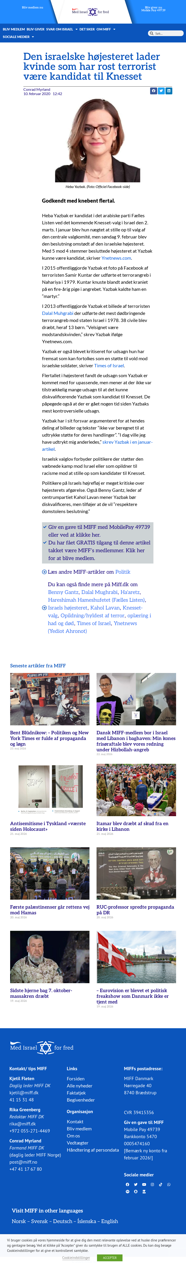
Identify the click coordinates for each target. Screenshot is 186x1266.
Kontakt (75, 1121)
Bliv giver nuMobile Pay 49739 (153, 9)
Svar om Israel (62, 29)
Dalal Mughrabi (99, 592)
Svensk (39, 1221)
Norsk (19, 1221)
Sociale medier (18, 37)
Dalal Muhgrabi (58, 313)
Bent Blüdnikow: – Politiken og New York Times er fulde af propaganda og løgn (49, 738)
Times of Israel (109, 365)
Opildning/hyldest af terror (92, 616)
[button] (153, 91)
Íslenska (86, 1221)
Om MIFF (106, 29)
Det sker (87, 29)
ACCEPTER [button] (110, 1258)
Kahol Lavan (105, 608)
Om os (73, 1135)
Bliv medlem (14, 29)
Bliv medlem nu (32, 7)
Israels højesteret (67, 608)
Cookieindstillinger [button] (76, 1257)
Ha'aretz (130, 592)
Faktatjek (76, 1092)
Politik (123, 572)
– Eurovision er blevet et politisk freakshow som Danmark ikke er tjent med (133, 996)
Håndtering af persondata (93, 1149)
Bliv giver (35, 29)
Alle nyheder (80, 1085)
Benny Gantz (63, 592)
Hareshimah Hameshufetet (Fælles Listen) (96, 600)
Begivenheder (81, 1099)
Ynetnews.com (116, 258)
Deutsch (62, 1221)
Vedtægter (78, 1142)
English (109, 1221)
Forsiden (76, 1078)
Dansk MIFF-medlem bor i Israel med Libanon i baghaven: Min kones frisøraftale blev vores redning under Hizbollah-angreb (136, 741)
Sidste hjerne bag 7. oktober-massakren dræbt (41, 993)
